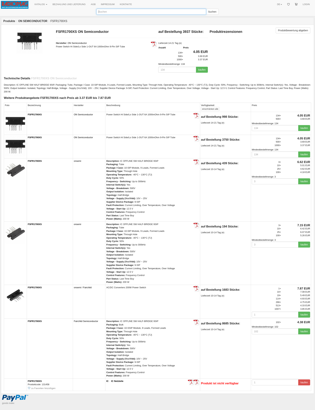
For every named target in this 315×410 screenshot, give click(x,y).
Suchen (212, 11)
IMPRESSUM (108, 4)
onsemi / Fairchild (83, 287)
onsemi (77, 161)
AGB (93, 4)
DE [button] (279, 4)
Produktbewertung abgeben (293, 30)
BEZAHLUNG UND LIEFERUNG (69, 4)
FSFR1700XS (35, 114)
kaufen (202, 69)
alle (210, 109)
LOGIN (306, 4)
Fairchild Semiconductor (86, 321)
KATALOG (41, 4)
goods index (8, 403)
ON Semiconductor (77, 43)
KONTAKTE (126, 4)
